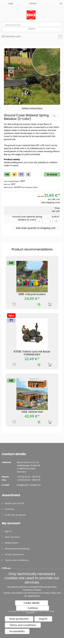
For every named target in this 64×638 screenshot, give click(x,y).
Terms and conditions (17, 560)
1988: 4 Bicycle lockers (32, 294)
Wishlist (33, 3)
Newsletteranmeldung (17, 548)
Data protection (19, 618)
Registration (11, 542)
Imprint (43, 618)
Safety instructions (32, 108)
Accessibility (17, 631)
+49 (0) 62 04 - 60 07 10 (28, 476)
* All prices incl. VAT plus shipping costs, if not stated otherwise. (30, 612)
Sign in (8, 531)
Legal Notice (34, 595)
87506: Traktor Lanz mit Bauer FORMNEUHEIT (32, 353)
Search (32, 29)
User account (12, 537)
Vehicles (9, 509)
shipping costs (53, 202)
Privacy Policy (49, 592)
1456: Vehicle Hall (32, 412)
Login (10, 3)
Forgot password (14, 554)
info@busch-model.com (29, 485)
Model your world (14, 503)
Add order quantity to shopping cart (35, 228)
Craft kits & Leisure (15, 514)
